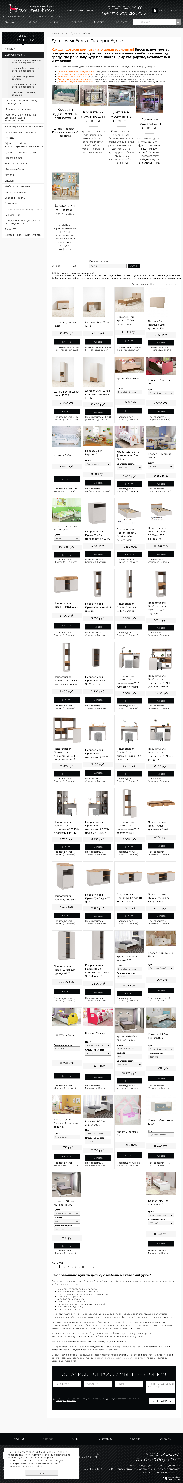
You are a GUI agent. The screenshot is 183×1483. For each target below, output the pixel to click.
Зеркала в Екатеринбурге (21, 132)
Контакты (122, 22)
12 (93, 1267)
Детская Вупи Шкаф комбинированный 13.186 (97, 394)
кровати (99, 1358)
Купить (66, 341)
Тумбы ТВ (10, 229)
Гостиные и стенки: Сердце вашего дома (21, 102)
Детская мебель (15, 54)
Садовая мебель (15, 197)
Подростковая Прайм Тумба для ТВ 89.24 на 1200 (129, 898)
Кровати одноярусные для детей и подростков (26, 61)
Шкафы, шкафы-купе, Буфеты (23, 234)
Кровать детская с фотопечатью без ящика (128, 455)
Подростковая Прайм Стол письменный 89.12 (96, 754)
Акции (53, 22)
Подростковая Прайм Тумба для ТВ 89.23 (97, 898)
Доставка (76, 22)
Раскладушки (13, 215)
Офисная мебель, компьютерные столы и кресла (24, 145)
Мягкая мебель (14, 169)
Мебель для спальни (17, 186)
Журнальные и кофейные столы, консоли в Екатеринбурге (21, 117)
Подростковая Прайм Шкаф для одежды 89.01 (64, 970)
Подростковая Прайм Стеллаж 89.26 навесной (95, 681)
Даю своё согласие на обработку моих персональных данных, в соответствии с (98, 1400)
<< (53, 1267)
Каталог (32, 22)
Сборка (99, 22)
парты (143, 1358)
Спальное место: (126, 464)
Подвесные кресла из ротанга (23, 209)
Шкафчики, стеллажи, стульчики (24, 93)
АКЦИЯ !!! (10, 49)
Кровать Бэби (62, 455)
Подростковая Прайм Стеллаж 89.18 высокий (126, 607)
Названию (166, 284)
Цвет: (120, 388)
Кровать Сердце (95, 1033)
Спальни (10, 180)
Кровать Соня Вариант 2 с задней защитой (66, 1123)
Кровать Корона (64, 1034)
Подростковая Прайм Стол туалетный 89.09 (158, 826)
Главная (55, 33)
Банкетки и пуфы (15, 192)
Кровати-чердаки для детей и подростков (24, 85)
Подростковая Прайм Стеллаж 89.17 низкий (98, 607)
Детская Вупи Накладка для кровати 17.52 (156, 325)
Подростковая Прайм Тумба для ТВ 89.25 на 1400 (160, 898)
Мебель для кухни (16, 163)
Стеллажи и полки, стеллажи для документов (22, 222)
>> (98, 1267)
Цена (54, 265)
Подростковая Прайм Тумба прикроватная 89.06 (97, 535)
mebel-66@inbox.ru (81, 10)
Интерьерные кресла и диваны (24, 126)
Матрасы (10, 174)
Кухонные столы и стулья (20, 152)
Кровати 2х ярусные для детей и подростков (25, 69)
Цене (153, 284)
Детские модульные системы (23, 77)
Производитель (98, 261)
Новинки (8, 22)
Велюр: (121, 1053)
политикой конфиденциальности (34, 1465)
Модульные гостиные (18, 109)
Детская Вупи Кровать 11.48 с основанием (126, 320)
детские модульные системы (121, 1358)
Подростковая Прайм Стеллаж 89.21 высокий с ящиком (67, 681)
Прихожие (11, 203)
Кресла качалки (14, 157)
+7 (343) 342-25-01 (124, 7)
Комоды (10, 137)
